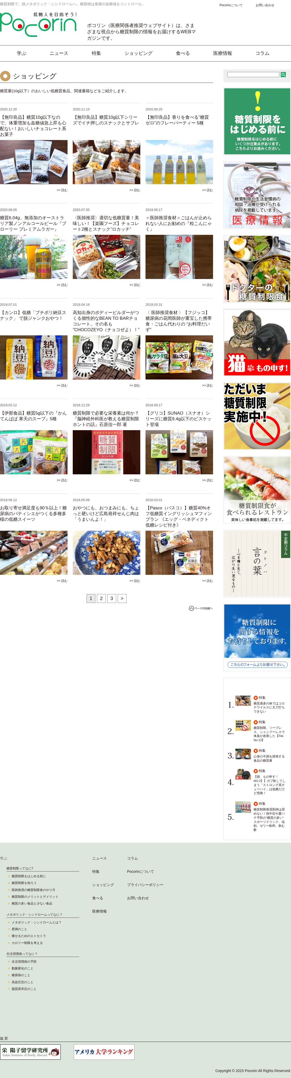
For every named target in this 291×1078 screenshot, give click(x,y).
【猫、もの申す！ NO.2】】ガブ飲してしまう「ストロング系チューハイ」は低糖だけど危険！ (270, 785)
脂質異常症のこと (24, 989)
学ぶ (21, 53)
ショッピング (138, 53)
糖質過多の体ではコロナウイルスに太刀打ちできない (269, 707)
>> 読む (62, 190)
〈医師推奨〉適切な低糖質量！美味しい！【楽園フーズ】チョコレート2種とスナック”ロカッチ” (106, 223)
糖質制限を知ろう (24, 883)
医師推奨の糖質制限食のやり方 (33, 890)
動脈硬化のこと (23, 968)
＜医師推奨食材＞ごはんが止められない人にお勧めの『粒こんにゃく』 (179, 223)
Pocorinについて (231, 5)
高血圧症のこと (23, 982)
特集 (96, 53)
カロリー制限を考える (27, 943)
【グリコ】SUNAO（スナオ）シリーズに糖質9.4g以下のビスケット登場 (178, 419)
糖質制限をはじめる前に (29, 876)
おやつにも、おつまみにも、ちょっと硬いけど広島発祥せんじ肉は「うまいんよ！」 (106, 513)
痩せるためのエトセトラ (29, 936)
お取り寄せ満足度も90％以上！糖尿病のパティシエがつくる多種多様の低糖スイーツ (33, 513)
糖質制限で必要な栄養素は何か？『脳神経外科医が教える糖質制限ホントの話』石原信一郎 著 (106, 419)
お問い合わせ (265, 5)
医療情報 (222, 53)
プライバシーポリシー (145, 885)
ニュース (59, 53)
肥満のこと (19, 929)
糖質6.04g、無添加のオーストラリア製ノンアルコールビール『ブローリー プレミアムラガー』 (33, 223)
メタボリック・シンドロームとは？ (37, 922)
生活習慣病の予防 (24, 961)
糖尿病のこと (21, 975)
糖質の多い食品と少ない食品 (32, 903)
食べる (183, 53)
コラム (262, 53)
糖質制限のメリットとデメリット (35, 897)
